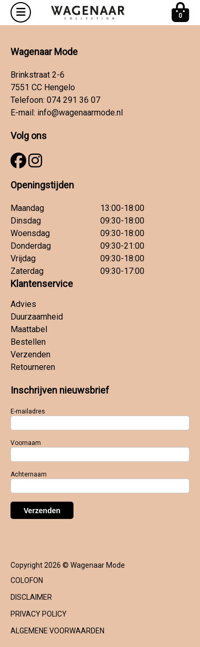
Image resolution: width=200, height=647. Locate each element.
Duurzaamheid (36, 317)
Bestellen (28, 342)
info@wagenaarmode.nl (80, 113)
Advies (23, 304)
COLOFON (26, 580)
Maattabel (28, 329)
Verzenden (30, 354)
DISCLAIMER (31, 597)
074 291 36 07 (73, 100)
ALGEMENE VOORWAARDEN (57, 631)
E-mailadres (27, 411)
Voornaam (25, 443)
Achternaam (28, 474)
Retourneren (32, 367)
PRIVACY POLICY (38, 614)
